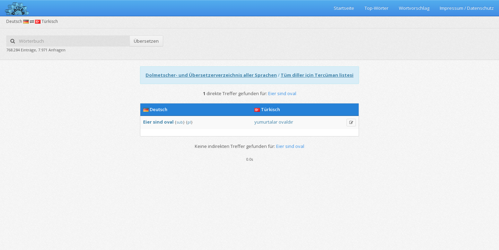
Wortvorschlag (414, 8)
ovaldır (286, 122)
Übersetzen (146, 41)
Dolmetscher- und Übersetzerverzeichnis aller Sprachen (211, 75)
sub (179, 122)
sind (158, 122)
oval (169, 122)
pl (189, 122)
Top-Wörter (376, 8)
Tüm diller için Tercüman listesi (317, 75)
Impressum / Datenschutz (467, 8)
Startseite (344, 8)
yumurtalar (266, 122)
